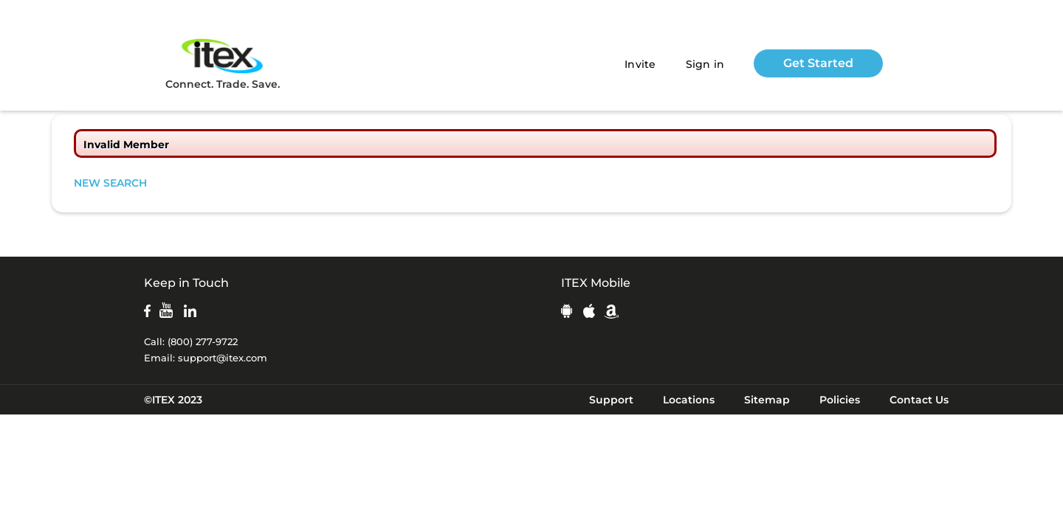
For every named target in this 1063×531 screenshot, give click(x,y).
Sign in (705, 64)
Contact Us (919, 399)
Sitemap (767, 399)
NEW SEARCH (110, 183)
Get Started (818, 63)
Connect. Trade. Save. (222, 63)
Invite (640, 64)
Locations (689, 399)
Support (611, 399)
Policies (839, 399)
